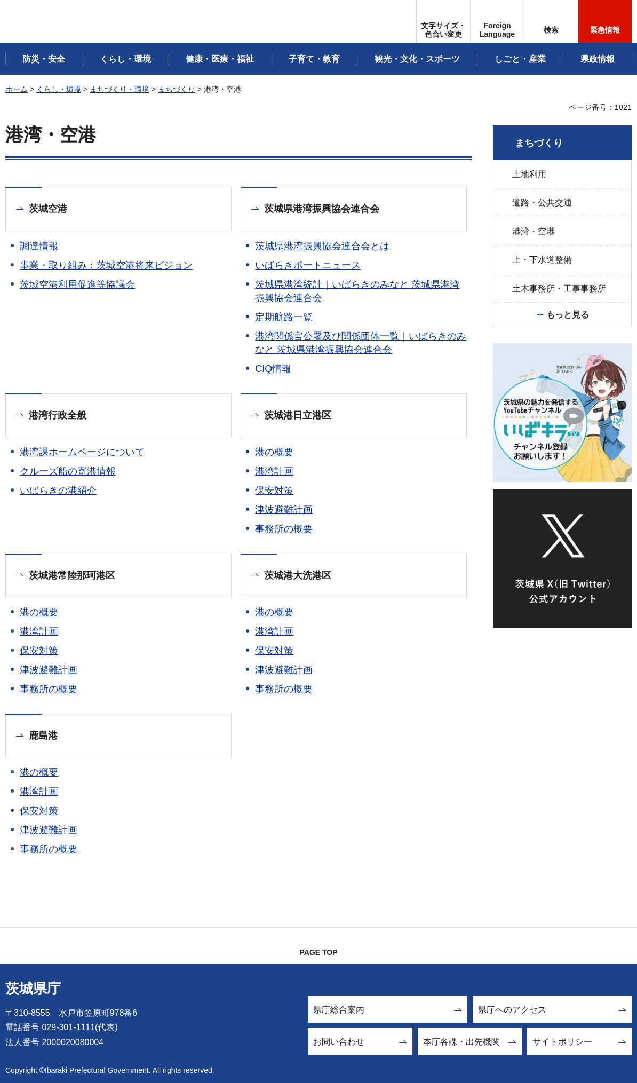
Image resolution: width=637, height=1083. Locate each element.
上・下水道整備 (542, 259)
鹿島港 (43, 735)
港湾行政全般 (57, 415)
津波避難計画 (284, 509)
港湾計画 (274, 471)
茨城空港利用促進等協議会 (77, 284)
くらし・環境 (58, 89)
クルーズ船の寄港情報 (68, 471)
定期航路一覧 (284, 317)
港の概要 (274, 452)
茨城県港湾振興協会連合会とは (322, 246)
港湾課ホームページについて (82, 452)
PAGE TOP (318, 952)
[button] (497, 21)
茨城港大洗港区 (297, 575)
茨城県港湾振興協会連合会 (321, 208)
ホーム (16, 89)
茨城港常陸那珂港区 (72, 575)
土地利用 (529, 174)
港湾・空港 (533, 231)
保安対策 (274, 490)
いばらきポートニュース (308, 265)
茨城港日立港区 (297, 415)
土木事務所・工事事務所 (559, 288)
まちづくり (176, 89)
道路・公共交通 (542, 202)
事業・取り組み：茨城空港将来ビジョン (106, 265)
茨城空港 (48, 208)
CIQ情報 (273, 368)
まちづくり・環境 (119, 89)
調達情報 (39, 246)
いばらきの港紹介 (58, 490)
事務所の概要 (284, 529)
